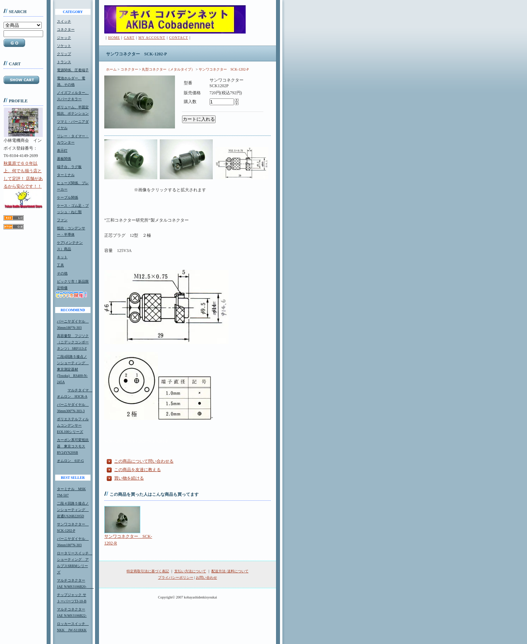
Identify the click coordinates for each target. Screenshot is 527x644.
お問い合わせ (206, 577)
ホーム (111, 69)
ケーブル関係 (67, 197)
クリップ (64, 54)
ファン (62, 220)
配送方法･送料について (229, 571)
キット (62, 257)
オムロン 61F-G (70, 461)
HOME (114, 38)
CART (129, 38)
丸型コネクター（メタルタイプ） (168, 69)
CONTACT (178, 38)
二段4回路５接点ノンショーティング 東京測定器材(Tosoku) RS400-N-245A (73, 369)
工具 (60, 265)
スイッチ (64, 21)
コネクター (66, 29)
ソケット (64, 46)
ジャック (64, 38)
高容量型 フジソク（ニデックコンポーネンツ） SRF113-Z (73, 342)
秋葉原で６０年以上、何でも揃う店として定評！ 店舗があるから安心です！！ (23, 184)
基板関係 (64, 159)
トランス (64, 62)
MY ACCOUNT (152, 38)
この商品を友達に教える (137, 469)
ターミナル (66, 175)
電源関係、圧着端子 (73, 70)
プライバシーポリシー (175, 577)
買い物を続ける (129, 478)
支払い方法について (190, 571)
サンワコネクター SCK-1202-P (224, 69)
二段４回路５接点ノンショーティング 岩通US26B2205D (73, 509)
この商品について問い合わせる (144, 461)
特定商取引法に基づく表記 (148, 571)
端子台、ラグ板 (69, 167)
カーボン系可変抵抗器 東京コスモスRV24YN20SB (73, 446)
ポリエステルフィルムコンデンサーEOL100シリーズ (73, 425)
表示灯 (62, 150)
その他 (62, 273)
